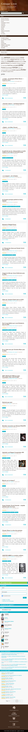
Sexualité (3, 47)
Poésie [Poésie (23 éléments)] (3, 67)
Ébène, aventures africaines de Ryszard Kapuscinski (13, 657)
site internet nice (13, 730)
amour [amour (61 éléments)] (7, 57)
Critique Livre (9, 3)
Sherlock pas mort (7, 402)
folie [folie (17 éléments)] (25, 61)
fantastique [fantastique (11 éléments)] (16, 61)
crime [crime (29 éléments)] (22, 58)
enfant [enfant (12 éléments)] (2, 61)
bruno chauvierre (12, 453)
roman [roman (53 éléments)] (15, 67)
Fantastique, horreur (5, 22)
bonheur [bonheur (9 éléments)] (13, 58)
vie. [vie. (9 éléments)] (2, 71)
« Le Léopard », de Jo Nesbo (10, 176)
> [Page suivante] (21, 700)
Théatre (2, 32)
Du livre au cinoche (5, 20)
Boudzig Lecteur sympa (13, 250)
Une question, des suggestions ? (7, 604)
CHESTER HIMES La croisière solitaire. (12, 555)
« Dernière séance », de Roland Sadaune (13, 103)
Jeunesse (3, 24)
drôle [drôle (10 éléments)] (24, 59)
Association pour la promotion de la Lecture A (10, 653)
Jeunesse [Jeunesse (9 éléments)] (23, 63)
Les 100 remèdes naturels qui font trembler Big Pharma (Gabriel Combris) (13, 659)
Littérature (3, 25)
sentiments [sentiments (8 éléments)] (3, 70)
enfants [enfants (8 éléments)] (5, 61)
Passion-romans (11, 81)
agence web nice (20, 730)
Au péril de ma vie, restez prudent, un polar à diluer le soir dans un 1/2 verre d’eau (14, 151)
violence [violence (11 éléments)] (5, 71)
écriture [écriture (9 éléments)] (11, 71)
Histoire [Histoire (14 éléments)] (7, 63)
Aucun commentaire (9, 98)
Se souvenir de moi (6, 595)
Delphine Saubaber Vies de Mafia (8, 697)
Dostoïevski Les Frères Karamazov (8, 680)
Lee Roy (10, 508)
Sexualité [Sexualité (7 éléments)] (9, 70)
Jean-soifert (11, 153)
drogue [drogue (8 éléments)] (21, 59)
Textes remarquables (5, 30)
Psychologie (3, 43)
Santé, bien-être (4, 46)
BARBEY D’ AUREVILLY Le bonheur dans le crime (14, 662)
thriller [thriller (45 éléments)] (23, 70)
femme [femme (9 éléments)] (20, 61)
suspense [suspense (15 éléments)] (18, 70)
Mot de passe (4, 592)
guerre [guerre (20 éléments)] (3, 63)
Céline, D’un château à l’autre (7, 672)
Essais (2, 21)
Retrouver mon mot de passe (8, 601)
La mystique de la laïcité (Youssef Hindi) (12, 654)
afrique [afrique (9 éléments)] (2, 58)
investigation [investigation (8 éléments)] (18, 63)
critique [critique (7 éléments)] (2, 59)
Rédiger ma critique (6, 599)
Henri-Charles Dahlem (9, 621)
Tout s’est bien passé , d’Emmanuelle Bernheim (11, 689)
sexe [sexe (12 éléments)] (6, 70)
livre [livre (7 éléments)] (2, 65)
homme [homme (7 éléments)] (11, 63)
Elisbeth (10, 427)
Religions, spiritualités (5, 45)
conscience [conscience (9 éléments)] (17, 58)
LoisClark (10, 202)
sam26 (10, 225)
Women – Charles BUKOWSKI (7, 683)
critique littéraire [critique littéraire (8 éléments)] (7, 59)
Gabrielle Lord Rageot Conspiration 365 (13, 452)
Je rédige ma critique (6, 582)
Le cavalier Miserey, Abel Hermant (8, 691)
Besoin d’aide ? (4, 52)
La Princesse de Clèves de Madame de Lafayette (11, 675)
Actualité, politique (5, 38)
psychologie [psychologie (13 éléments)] (9, 67)
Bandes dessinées (5, 18)
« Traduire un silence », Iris (7, 694)
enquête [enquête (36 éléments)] (10, 61)
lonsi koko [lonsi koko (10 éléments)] (5, 65)
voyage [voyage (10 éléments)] (8, 71)
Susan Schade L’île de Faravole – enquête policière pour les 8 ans (13, 506)
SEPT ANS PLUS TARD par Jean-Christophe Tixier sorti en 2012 (11, 376)
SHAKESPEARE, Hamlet (6, 686)
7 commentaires (8, 242)
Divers (2, 40)
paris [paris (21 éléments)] (17, 65)
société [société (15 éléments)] (13, 70)
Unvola (6, 617)
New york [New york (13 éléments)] (12, 65)
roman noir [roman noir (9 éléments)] (20, 67)
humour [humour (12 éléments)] (14, 63)
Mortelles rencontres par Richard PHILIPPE (14, 426)
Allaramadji (3, 656)
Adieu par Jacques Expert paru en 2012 (13, 299)
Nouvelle (3, 26)
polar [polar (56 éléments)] (21, 65)
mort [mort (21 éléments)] (8, 65)
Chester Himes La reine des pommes (12, 530)
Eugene (10, 403)
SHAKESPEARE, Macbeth (6, 678)
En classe (3, 33)
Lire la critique (5, 95)
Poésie (2, 28)
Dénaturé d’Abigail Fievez (9, 224)
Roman (2, 29)
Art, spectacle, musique (6, 39)
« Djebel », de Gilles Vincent (9, 127)
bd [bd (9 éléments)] (10, 58)
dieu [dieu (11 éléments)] (18, 59)
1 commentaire (8, 170)
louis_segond (11, 481)
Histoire (2, 42)
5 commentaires (8, 499)
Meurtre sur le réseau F (8, 480)
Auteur (3, 587)
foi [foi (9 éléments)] (22, 61)
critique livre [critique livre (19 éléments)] (13, 59)
